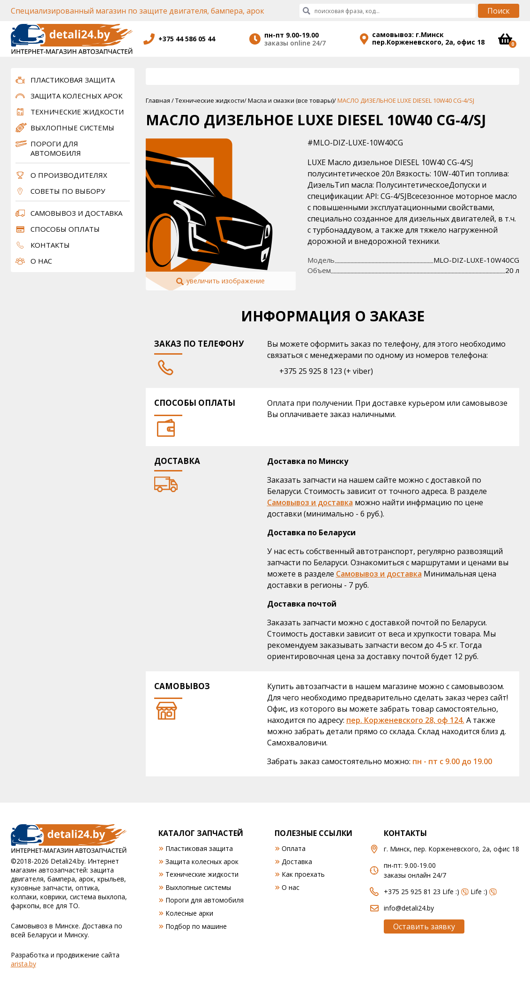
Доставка (297, 861)
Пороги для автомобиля (55, 148)
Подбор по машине (196, 926)
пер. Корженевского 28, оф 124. (405, 720)
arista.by (23, 963)
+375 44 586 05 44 (186, 38)
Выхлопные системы (72, 127)
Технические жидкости (77, 111)
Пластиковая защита (72, 79)
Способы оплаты (65, 229)
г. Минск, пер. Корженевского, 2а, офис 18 (451, 849)
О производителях (68, 175)
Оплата (294, 848)
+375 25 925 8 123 (310, 371)
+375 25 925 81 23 (412, 891)
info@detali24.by (409, 907)
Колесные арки (189, 913)
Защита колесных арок (76, 95)
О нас (41, 261)
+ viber (358, 371)
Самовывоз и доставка (76, 213)
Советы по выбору (67, 191)
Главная (158, 100)
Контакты (50, 245)
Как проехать (303, 874)
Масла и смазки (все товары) (291, 100)
